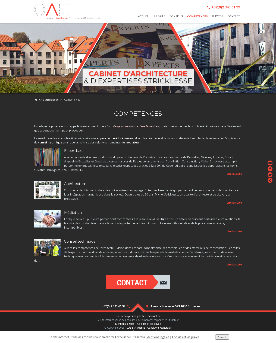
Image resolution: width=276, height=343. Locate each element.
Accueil (143, 16)
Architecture (75, 184)
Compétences (197, 16)
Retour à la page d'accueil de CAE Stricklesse (35, 99)
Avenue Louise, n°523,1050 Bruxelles (175, 306)
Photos (217, 16)
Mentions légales (124, 323)
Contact (233, 16)
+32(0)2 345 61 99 (226, 7)
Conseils (176, 16)
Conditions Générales (159, 327)
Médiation (73, 212)
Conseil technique (80, 241)
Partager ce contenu (270, 180)
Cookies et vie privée (149, 323)
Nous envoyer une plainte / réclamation (138, 316)
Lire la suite (234, 173)
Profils (159, 16)
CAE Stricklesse (49, 99)
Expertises (73, 151)
